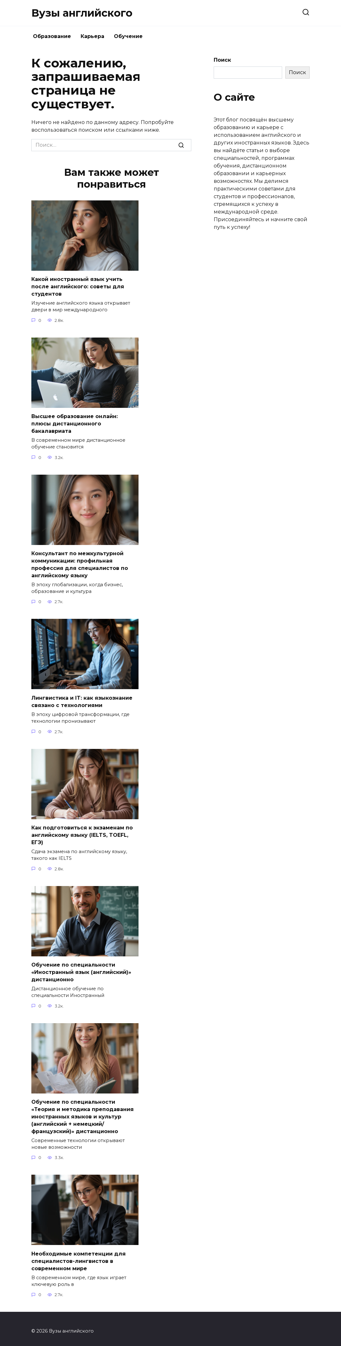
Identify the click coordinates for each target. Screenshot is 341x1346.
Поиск (222, 60)
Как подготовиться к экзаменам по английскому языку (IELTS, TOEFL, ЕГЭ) (82, 832)
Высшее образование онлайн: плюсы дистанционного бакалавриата (74, 423)
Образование (52, 36)
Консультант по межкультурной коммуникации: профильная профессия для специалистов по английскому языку (79, 563)
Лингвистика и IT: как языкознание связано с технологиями (81, 699)
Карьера (92, 36)
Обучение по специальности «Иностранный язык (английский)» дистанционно (81, 969)
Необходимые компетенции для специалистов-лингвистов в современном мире (78, 1257)
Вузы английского (81, 13)
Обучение (128, 36)
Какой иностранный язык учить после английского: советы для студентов (77, 286)
